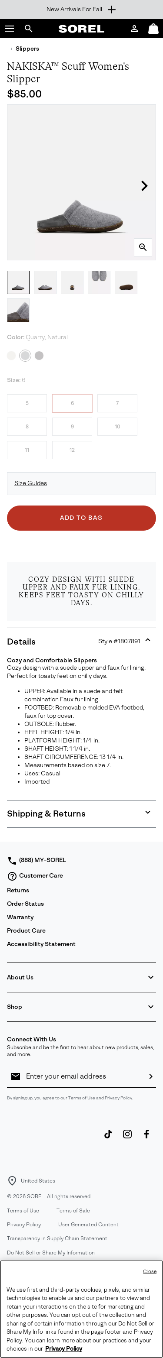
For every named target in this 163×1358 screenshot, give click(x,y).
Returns (18, 890)
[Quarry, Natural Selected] (25, 356)
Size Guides (30, 483)
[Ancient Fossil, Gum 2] (11, 356)
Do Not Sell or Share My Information (51, 1252)
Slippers (27, 48)
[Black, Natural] (39, 356)
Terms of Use (81, 1097)
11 (27, 450)
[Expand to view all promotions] (81, 9)
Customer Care (35, 876)
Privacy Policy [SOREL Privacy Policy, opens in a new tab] (63, 1349)
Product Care (26, 930)
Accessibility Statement (41, 944)
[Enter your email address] (83, 1076)
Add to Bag (81, 518)
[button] (9, 28)
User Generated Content (88, 1224)
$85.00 (24, 94)
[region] (81, 1309)
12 (72, 450)
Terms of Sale (73, 1210)
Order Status (25, 904)
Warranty (20, 917)
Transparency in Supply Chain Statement (57, 1238)
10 (117, 426)
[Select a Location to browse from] (12, 1181)
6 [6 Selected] (72, 403)
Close (149, 1271)
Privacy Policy (118, 1097)
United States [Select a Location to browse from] (38, 1180)
